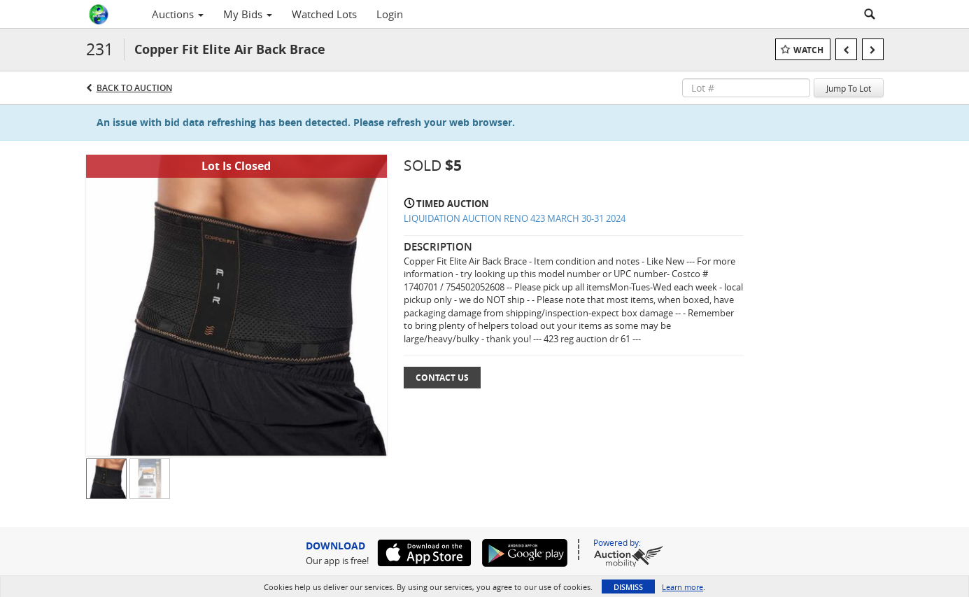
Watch (808, 50)
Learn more (682, 587)
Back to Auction (134, 88)
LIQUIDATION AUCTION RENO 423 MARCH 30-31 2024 (514, 218)
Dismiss (628, 587)
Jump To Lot (848, 88)
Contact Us (442, 378)
